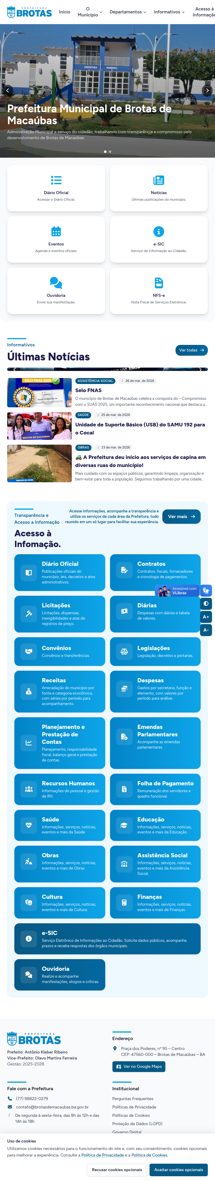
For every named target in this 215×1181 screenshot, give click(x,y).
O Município (90, 12)
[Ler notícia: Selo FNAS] (39, 393)
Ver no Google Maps (139, 1066)
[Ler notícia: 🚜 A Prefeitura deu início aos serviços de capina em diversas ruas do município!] (39, 463)
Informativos (169, 12)
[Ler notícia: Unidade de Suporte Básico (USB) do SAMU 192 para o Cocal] (39, 426)
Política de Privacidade (102, 1155)
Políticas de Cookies (131, 1115)
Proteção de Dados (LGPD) (137, 1123)
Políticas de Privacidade (134, 1107)
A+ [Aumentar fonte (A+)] (206, 617)
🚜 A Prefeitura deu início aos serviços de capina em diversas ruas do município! (140, 461)
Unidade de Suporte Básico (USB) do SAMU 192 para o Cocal (140, 428)
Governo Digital (126, 1132)
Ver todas (192, 350)
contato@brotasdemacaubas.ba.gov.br (52, 1107)
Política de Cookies (149, 1155)
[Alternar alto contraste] (206, 604)
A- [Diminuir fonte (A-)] (206, 630)
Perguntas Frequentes (132, 1098)
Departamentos (128, 12)
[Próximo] (207, 91)
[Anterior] (7, 91)
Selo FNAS (88, 390)
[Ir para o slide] (105, 151)
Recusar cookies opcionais (117, 1169)
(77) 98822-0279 (32, 1098)
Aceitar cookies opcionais (178, 1169)
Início (64, 12)
